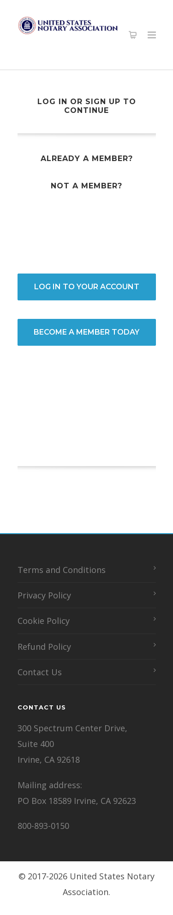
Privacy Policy (44, 595)
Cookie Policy (44, 620)
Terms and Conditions (62, 569)
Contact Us (40, 672)
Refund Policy (44, 646)
